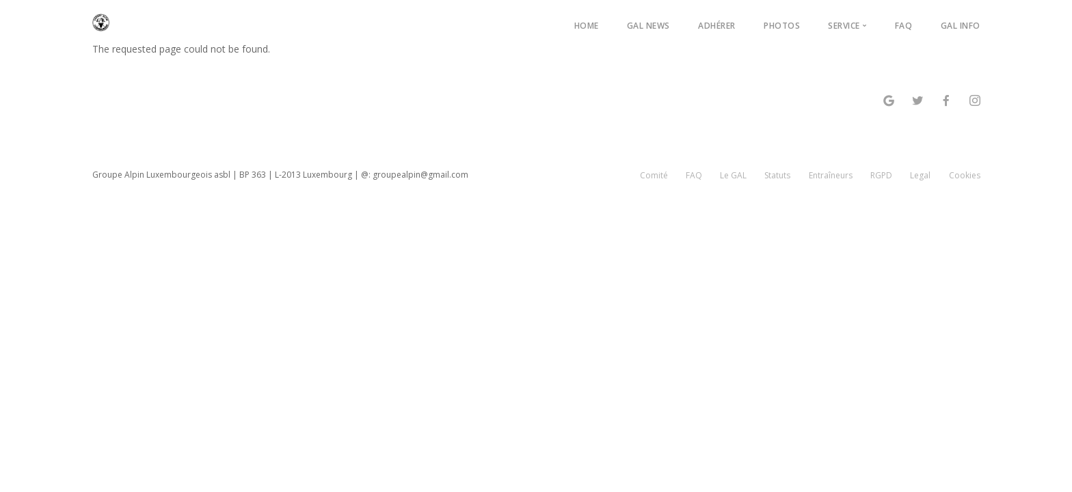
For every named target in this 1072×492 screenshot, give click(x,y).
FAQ (904, 25)
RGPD (881, 175)
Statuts (777, 175)
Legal (920, 175)
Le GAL (733, 175)
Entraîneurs (831, 175)
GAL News (648, 25)
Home (586, 25)
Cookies (964, 175)
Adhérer (717, 25)
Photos (782, 25)
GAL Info (960, 25)
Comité (654, 175)
